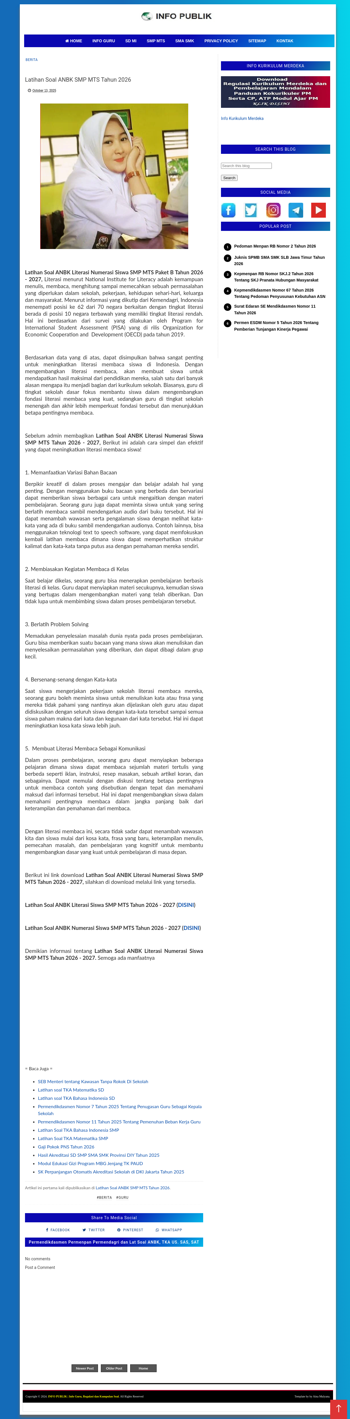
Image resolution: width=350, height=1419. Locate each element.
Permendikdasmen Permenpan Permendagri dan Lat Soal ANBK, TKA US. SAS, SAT (114, 1242)
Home (143, 1368)
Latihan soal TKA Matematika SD (71, 1089)
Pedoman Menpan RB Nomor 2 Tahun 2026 (275, 246)
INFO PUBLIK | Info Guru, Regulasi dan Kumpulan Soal (83, 1396)
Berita (32, 60)
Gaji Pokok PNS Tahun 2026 (66, 1146)
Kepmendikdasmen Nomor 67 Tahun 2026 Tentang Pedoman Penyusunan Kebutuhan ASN (279, 293)
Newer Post (85, 1368)
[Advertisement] (114, 1025)
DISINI (186, 905)
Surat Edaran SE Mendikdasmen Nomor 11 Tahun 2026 (275, 309)
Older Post (114, 1368)
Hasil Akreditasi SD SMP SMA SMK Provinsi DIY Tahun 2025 (98, 1155)
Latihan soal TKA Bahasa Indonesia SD (76, 1098)
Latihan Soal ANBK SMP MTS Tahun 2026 (133, 1187)
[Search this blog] (246, 166)
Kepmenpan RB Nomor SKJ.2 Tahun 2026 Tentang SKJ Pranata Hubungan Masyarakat (276, 276)
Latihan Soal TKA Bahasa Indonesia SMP (78, 1130)
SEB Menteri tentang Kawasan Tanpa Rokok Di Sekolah (93, 1081)
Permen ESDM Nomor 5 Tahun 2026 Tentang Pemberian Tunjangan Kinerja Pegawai (276, 325)
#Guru (122, 1198)
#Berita (104, 1198)
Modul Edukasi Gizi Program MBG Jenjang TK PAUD (90, 1163)
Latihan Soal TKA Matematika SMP (73, 1138)
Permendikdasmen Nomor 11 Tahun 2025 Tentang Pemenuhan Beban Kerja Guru (119, 1121)
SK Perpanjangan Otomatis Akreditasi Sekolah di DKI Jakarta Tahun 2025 (111, 1171)
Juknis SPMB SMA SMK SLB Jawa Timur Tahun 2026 (279, 260)
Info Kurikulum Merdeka (242, 118)
